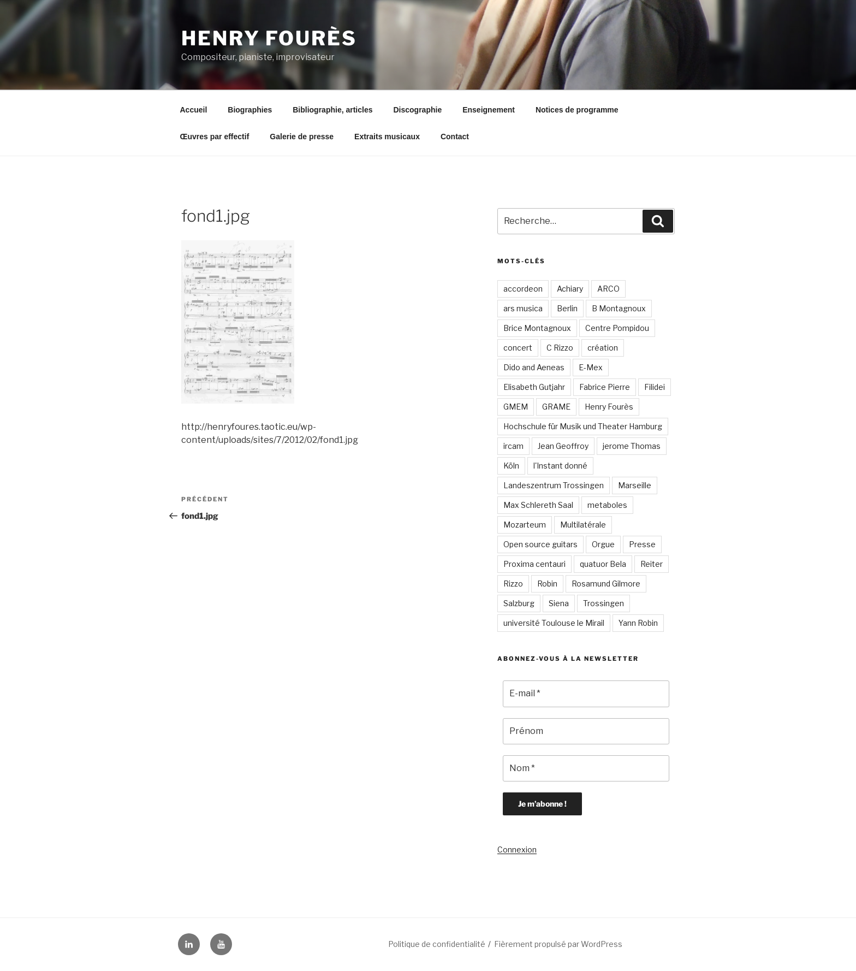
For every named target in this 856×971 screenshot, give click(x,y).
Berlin (567, 308)
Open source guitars (540, 544)
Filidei (654, 387)
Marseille (634, 485)
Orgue (603, 544)
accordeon (523, 288)
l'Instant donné (560, 465)
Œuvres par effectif (214, 136)
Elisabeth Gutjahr (534, 387)
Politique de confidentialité (436, 944)
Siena (559, 603)
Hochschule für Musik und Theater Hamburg (582, 426)
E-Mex (591, 367)
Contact (455, 136)
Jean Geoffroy (563, 446)
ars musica (523, 308)
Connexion (517, 849)
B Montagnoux (619, 308)
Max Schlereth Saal (538, 505)
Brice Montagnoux (537, 328)
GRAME (556, 406)
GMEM (515, 406)
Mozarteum (524, 524)
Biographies (250, 109)
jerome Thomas (632, 446)
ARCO (608, 288)
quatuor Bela (603, 564)
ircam (513, 446)
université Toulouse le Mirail (553, 622)
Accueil (193, 109)
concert (517, 347)
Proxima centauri (534, 564)
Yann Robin (638, 622)
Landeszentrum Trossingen (553, 485)
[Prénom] (586, 731)
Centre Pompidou (617, 328)
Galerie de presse (302, 136)
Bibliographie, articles (332, 109)
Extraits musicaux (387, 136)
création (602, 347)
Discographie (417, 109)
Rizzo (513, 583)
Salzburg (518, 603)
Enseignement (488, 109)
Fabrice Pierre (604, 387)
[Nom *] (586, 768)
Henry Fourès (269, 38)
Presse (642, 544)
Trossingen (603, 603)
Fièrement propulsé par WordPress (558, 944)
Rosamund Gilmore (606, 583)
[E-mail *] (586, 693)
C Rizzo (559, 347)
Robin (547, 583)
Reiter (651, 564)
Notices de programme (577, 109)
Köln (511, 465)
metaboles (607, 505)
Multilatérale (583, 524)
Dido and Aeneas (533, 367)
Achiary (570, 288)
